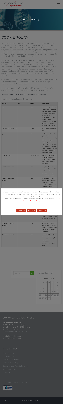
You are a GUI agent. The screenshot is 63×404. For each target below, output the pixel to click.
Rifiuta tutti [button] (31, 210)
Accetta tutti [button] (21, 210)
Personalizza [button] (42, 210)
